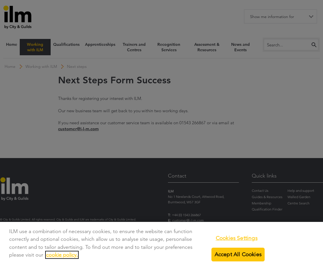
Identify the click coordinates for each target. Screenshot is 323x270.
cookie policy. (62, 255)
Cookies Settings (236, 238)
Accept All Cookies (238, 254)
